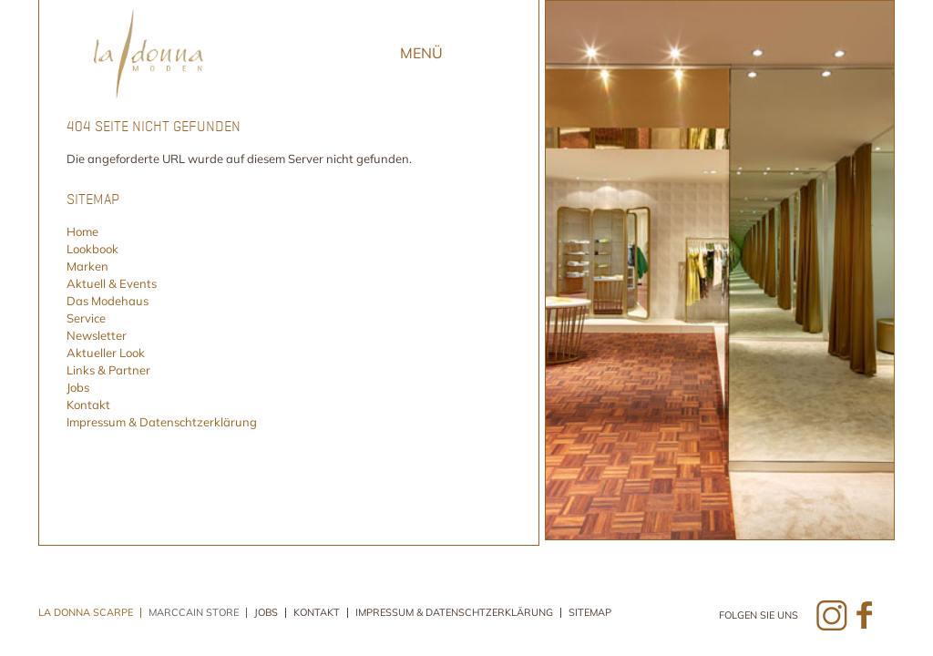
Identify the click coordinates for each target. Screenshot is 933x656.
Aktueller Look (106, 352)
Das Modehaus (108, 300)
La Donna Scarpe (85, 613)
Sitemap (590, 613)
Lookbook (92, 248)
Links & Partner (108, 370)
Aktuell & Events (112, 283)
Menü (421, 53)
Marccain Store (194, 613)
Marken (87, 266)
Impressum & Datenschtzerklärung (162, 422)
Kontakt (88, 404)
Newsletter (97, 335)
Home (82, 231)
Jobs (78, 387)
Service (86, 318)
